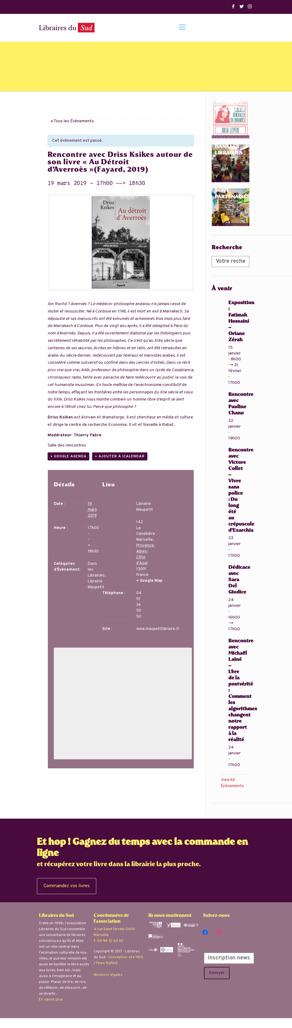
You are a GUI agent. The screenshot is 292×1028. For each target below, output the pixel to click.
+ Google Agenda (68, 456)
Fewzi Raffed (106, 963)
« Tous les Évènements (72, 121)
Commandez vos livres (68, 886)
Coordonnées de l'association (111, 919)
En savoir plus (51, 999)
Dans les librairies (229, 150)
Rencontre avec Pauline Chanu (240, 404)
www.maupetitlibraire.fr (158, 629)
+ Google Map (149, 580)
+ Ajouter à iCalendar (120, 456)
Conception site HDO (125, 957)
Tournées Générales (229, 106)
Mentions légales (108, 975)
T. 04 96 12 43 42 (108, 940)
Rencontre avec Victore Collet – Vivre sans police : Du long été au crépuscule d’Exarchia (241, 490)
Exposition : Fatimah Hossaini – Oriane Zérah (241, 322)
